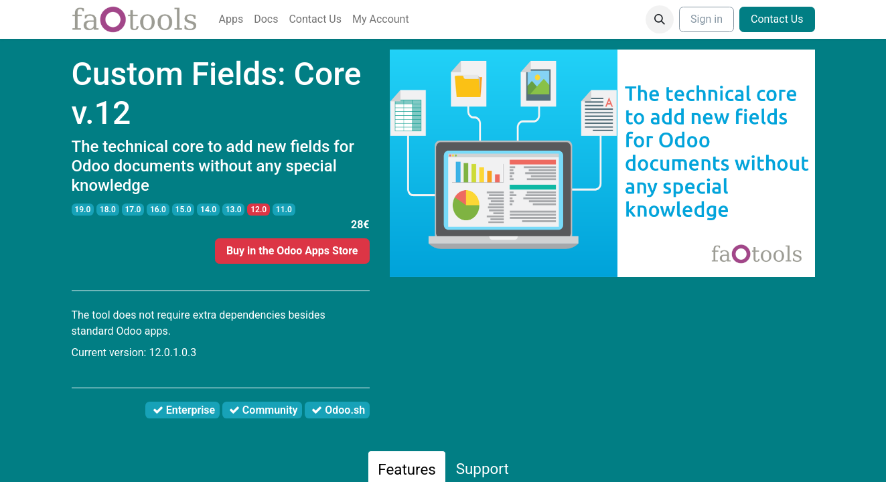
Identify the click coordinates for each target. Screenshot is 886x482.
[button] (660, 19)
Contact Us (777, 19)
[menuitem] (231, 19)
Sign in (706, 19)
